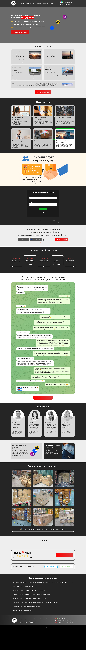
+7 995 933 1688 (68, 2)
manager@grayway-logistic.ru (65, 641)
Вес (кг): (43, 197)
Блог (47, 639)
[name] (23, 239)
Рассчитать (43, 208)
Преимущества (30, 3)
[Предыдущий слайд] (25, 555)
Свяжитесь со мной (62, 239)
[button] (20, 32)
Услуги (22, 3)
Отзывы (52, 3)
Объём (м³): (43, 204)
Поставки (45, 3)
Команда (38, 3)
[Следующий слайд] (61, 555)
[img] (13, 3)
